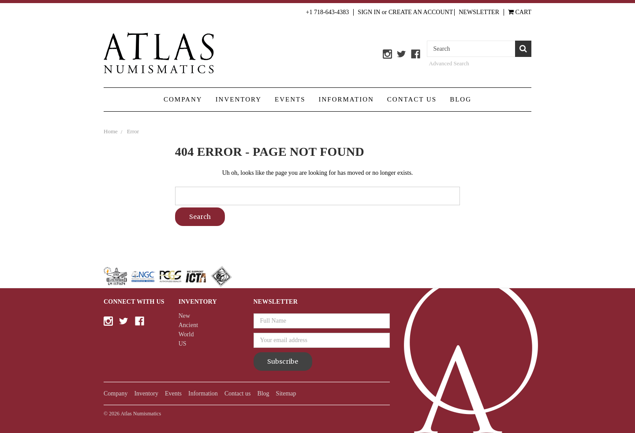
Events (290, 99)
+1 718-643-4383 (327, 12)
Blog (460, 99)
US (183, 343)
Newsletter (479, 12)
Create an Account (420, 12)
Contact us (412, 99)
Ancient (188, 325)
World (186, 334)
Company (183, 99)
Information (346, 99)
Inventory (238, 99)
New (184, 316)
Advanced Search (449, 63)
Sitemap (286, 393)
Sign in (369, 12)
